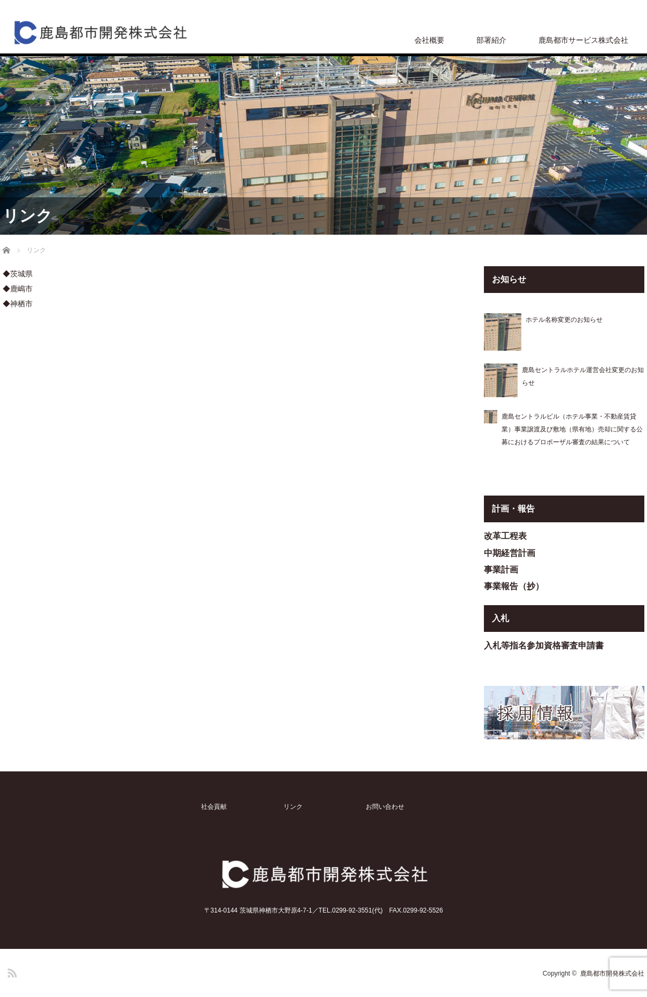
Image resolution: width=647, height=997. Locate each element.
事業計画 (501, 569)
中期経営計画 (509, 553)
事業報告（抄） (514, 586)
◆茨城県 (18, 273)
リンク (293, 806)
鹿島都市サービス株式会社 (583, 40)
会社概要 (429, 40)
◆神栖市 (18, 303)
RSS (11, 971)
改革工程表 (505, 535)
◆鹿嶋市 (18, 288)
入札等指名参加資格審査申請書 (544, 645)
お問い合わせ (385, 806)
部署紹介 (491, 40)
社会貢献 (214, 806)
